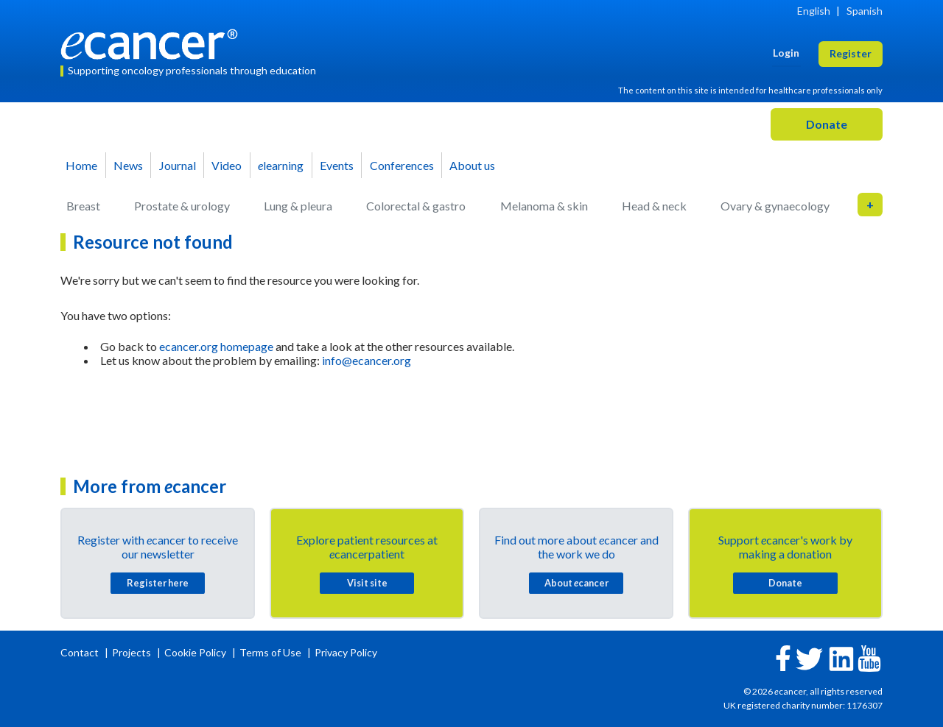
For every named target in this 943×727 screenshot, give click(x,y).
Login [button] (786, 52)
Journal (177, 165)
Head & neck (654, 206)
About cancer (576, 583)
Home (81, 165)
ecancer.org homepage (216, 346)
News (128, 165)
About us (472, 165)
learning (281, 165)
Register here (158, 583)
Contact (80, 652)
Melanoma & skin (544, 206)
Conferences (402, 165)
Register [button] (851, 53)
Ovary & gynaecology (775, 206)
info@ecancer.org (366, 360)
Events (337, 165)
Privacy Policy (346, 652)
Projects (132, 652)
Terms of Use (270, 652)
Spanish (864, 10)
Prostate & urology (182, 206)
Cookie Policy (195, 652)
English (813, 10)
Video (226, 165)
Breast (83, 206)
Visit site (367, 583)
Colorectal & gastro (416, 206)
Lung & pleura (298, 206)
